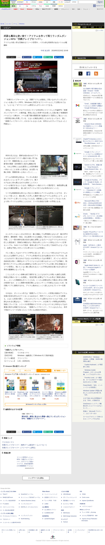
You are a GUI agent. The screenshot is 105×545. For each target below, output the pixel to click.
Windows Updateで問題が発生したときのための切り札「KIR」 (92, 393)
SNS (73, 9)
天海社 (84, 494)
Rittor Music (46, 491)
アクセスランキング (84, 24)
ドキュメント (65, 9)
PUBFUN (82, 504)
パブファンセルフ (87, 506)
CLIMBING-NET (49, 513)
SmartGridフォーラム (27, 494)
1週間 (92, 27)
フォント (85, 9)
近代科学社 (45, 516)
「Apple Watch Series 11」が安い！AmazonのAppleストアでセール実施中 (93, 267)
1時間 (76, 27)
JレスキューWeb (68, 504)
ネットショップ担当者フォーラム (30, 497)
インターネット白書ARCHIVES (12, 522)
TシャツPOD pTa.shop (89, 512)
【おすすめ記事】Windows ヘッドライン (90, 352)
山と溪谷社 (45, 507)
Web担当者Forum (8, 497)
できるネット (6, 519)
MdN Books (66, 513)
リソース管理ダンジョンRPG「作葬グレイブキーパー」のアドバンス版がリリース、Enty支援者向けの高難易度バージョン (25, 461)
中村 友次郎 (45, 50)
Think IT (5, 494)
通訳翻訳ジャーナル (69, 500)
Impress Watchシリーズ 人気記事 (88, 319)
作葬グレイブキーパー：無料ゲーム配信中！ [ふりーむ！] (24, 445)
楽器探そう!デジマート (51, 497)
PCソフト (28, 370)
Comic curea (85, 497)
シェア (28, 57)
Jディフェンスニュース (70, 497)
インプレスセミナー (26, 504)
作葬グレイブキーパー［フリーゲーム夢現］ (19, 448)
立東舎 (46, 504)
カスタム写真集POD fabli (89, 515)
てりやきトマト (8, 442)
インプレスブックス (26, 515)
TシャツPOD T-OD (50, 500)
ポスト (12, 57)
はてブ (39, 57)
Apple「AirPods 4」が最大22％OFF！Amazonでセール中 (92, 247)
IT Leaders (6, 504)
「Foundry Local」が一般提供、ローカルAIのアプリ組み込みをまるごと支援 (93, 380)
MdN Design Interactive (70, 516)
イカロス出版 (65, 491)
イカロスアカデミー (69, 507)
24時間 (84, 27)
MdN (62, 510)
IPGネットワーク (85, 509)
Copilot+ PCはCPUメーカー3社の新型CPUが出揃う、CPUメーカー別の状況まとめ (93, 234)
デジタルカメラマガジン (10, 516)
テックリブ (64, 519)
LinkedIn (60, 57)
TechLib (65, 522)
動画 (79, 9)
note (50, 57)
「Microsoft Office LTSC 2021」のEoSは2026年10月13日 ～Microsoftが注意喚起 (92, 203)
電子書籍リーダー (60, 370)
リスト (19, 57)
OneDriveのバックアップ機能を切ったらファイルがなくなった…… (93, 406)
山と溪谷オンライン (50, 509)
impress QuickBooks (88, 500)
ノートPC (11, 370)
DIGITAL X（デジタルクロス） (30, 507)
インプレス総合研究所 (9, 500)
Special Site (81, 58)
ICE (81, 491)
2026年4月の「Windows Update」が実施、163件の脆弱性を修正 (93, 359)
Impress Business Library (28, 500)
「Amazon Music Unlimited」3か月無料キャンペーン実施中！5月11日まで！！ (93, 126)
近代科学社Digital (49, 518)
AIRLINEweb (67, 494)
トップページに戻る (36, 478)
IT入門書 (44, 370)
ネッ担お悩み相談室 (8, 510)
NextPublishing (25, 518)
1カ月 (100, 27)
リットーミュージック (50, 494)
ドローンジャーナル (8, 507)
